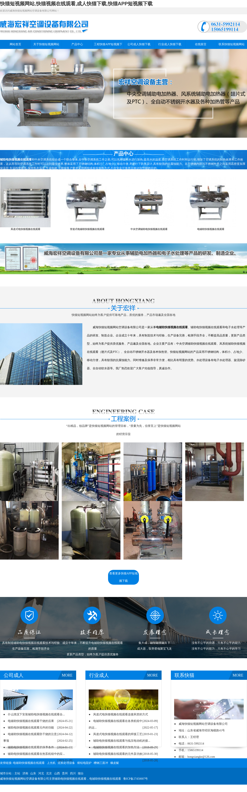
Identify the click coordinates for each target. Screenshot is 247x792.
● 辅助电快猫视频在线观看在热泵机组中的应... (34, 753)
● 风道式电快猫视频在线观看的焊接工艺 (115, 734)
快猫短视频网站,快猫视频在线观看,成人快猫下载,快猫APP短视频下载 (76, 3)
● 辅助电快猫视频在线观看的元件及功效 (115, 753)
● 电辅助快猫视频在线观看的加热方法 (114, 747)
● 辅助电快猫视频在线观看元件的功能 (28, 727)
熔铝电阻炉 (84, 762)
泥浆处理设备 (66, 762)
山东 (33, 773)
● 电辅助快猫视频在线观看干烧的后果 (28, 721)
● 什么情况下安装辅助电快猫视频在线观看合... (34, 714)
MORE (67, 675)
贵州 (65, 773)
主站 (17, 773)
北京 (49, 773)
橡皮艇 (114, 762)
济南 (25, 773)
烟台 (81, 773)
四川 (73, 773)
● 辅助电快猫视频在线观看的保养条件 (28, 747)
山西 (57, 773)
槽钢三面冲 (101, 762)
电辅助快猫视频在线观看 (29, 762)
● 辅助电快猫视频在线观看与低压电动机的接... (119, 740)
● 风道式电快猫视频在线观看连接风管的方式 (118, 714)
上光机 (51, 762)
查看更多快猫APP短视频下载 (123, 577)
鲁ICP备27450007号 (135, 778)
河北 (41, 773)
